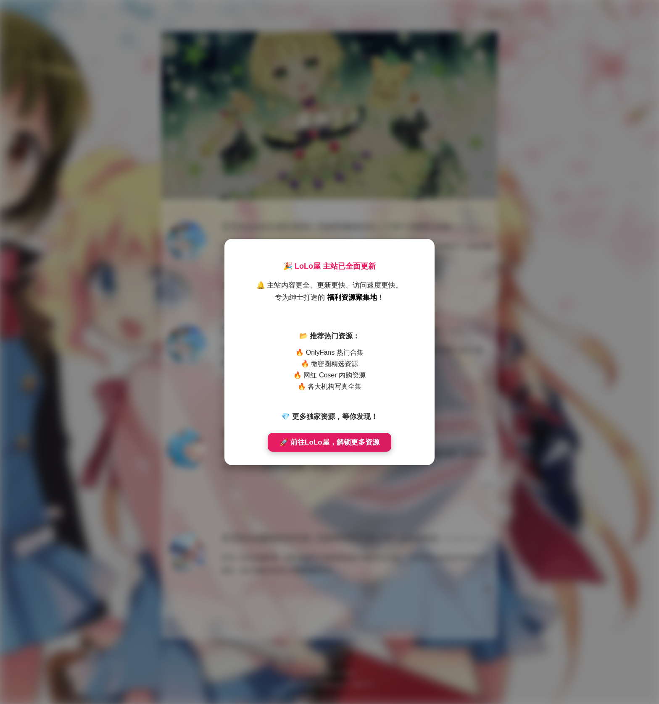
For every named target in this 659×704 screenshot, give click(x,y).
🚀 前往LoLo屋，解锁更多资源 (329, 442)
